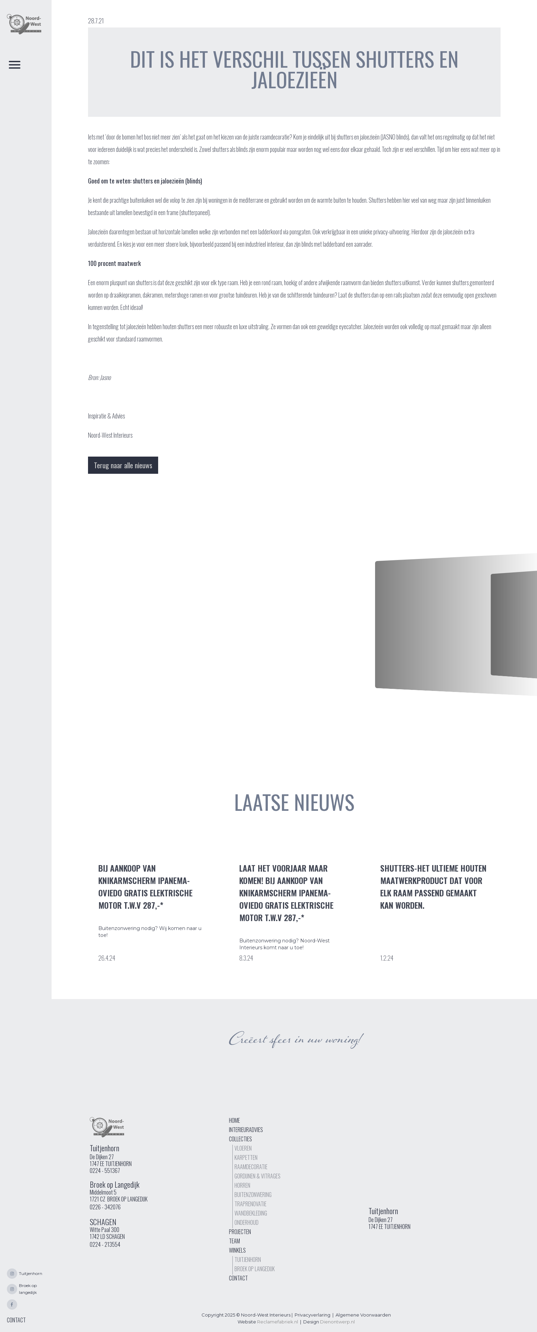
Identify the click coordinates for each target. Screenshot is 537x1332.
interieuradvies (246, 1129)
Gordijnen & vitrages (257, 1176)
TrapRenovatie (250, 1203)
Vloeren (243, 1148)
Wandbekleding (250, 1213)
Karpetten (245, 1157)
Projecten (240, 1231)
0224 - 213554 (105, 1244)
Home (234, 1120)
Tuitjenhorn (247, 1259)
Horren (242, 1185)
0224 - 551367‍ (105, 1170)
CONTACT (16, 1320)
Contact (238, 1278)
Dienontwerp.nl (337, 1321)
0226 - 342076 (105, 1207)
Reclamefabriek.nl (277, 1321)
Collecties (240, 1138)
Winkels (237, 1250)
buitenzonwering (253, 1194)
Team (234, 1241)
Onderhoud (246, 1222)
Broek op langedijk (254, 1268)
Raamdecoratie (250, 1166)
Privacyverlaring (312, 1315)
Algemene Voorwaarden (363, 1315)
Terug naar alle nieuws (123, 465)
